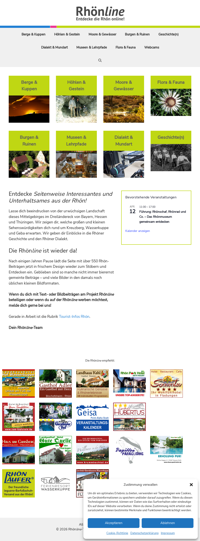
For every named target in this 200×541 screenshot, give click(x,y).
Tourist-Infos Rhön (74, 316)
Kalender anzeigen (137, 231)
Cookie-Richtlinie (117, 533)
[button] (191, 484)
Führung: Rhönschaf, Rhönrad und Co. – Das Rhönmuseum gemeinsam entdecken (162, 217)
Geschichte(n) (168, 34)
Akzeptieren (114, 523)
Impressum (168, 533)
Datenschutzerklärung (144, 533)
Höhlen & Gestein (67, 34)
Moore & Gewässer (102, 34)
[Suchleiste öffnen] (100, 60)
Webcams (151, 47)
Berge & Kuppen (33, 34)
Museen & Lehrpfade (91, 47)
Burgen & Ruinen (137, 34)
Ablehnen (167, 523)
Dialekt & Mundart (54, 47)
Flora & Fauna (126, 47)
